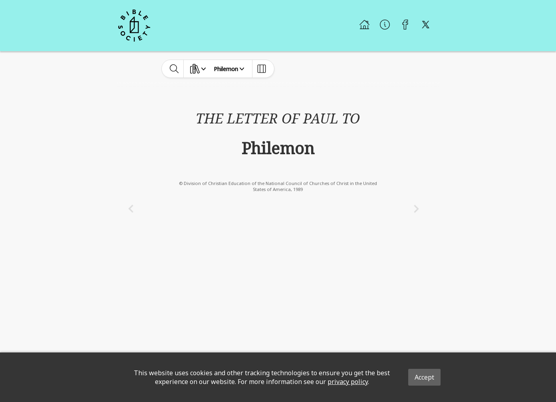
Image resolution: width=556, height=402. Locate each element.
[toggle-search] (174, 69)
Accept (424, 377)
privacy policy (348, 381)
